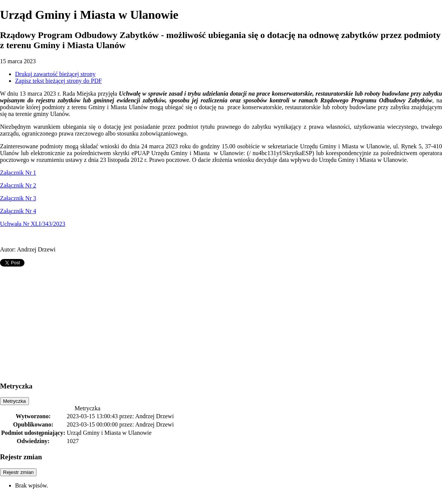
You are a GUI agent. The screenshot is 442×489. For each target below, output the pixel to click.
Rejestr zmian (18, 472)
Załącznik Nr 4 (18, 211)
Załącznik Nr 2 (18, 185)
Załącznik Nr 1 (18, 172)
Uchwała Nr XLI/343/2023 (32, 224)
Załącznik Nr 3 (18, 198)
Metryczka (14, 401)
